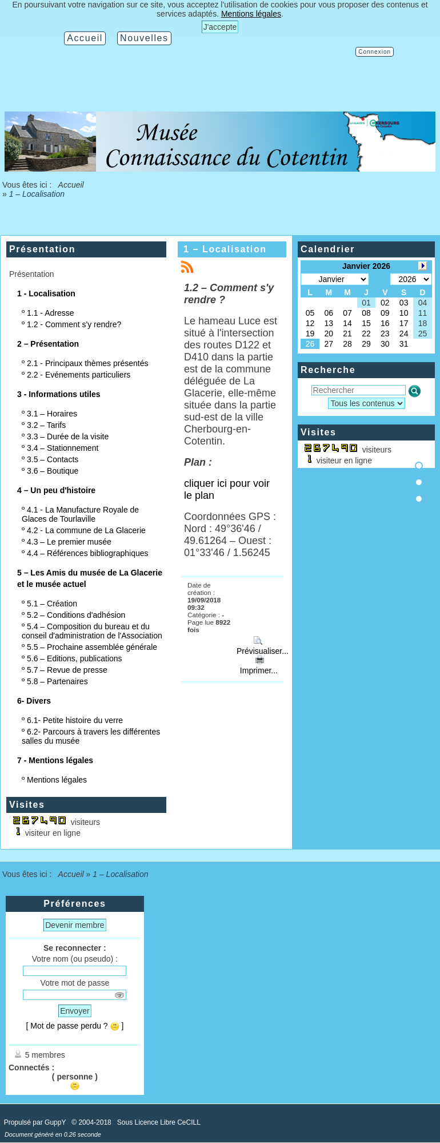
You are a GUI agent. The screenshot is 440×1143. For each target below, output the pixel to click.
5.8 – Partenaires (57, 681)
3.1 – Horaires (52, 413)
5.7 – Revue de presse (67, 669)
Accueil (70, 184)
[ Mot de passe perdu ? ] (74, 1025)
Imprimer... (258, 666)
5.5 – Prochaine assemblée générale (92, 647)
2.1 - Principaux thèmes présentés (87, 363)
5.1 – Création (52, 603)
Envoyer (74, 1010)
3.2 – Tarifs (46, 425)
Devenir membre (74, 925)
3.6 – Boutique (52, 470)
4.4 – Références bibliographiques (87, 553)
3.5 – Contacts (52, 459)
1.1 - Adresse (50, 313)
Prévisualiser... (261, 646)
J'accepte (220, 26)
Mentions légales (57, 779)
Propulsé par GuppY (36, 1122)
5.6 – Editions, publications (74, 658)
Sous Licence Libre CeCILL (159, 1122)
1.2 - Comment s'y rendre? (74, 324)
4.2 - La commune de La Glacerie (86, 530)
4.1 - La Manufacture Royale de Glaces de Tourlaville (80, 514)
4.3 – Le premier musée (69, 541)
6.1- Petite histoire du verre (75, 720)
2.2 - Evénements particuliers (78, 374)
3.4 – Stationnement (62, 448)
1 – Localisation (225, 249)
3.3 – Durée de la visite (68, 436)
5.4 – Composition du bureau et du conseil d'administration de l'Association (92, 631)
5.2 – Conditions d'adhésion (76, 615)
